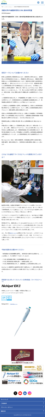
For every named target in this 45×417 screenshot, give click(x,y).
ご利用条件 (4, 403)
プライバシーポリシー (7, 407)
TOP (2, 6)
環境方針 (3, 411)
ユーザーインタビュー (9, 6)
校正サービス (13, 233)
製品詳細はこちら (13, 304)
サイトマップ (4, 399)
